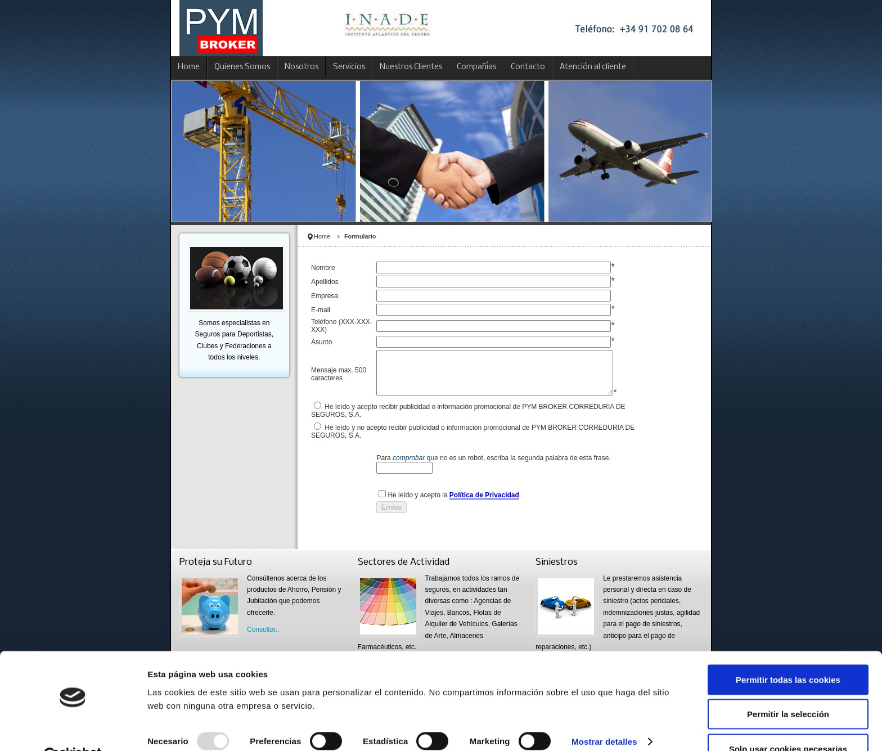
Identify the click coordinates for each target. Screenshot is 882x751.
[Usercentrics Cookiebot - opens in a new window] (73, 729)
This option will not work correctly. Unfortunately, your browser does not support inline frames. (504, 396)
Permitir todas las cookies (788, 653)
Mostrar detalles (604, 715)
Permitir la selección (788, 687)
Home (322, 236)
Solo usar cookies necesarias (788, 722)
